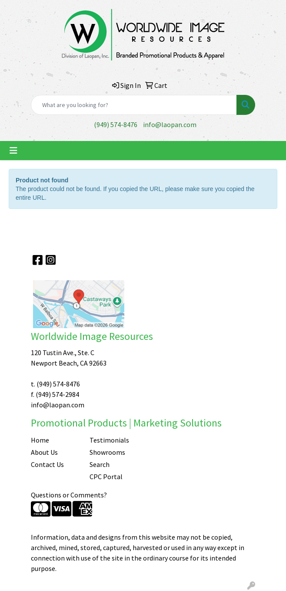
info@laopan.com (169, 124)
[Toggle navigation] (13, 150)
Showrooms (107, 452)
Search (100, 464)
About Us (44, 452)
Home (40, 440)
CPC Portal (106, 476)
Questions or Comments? (69, 494)
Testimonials (109, 440)
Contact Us (47, 464)
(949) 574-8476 (115, 124)
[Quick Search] (134, 105)
